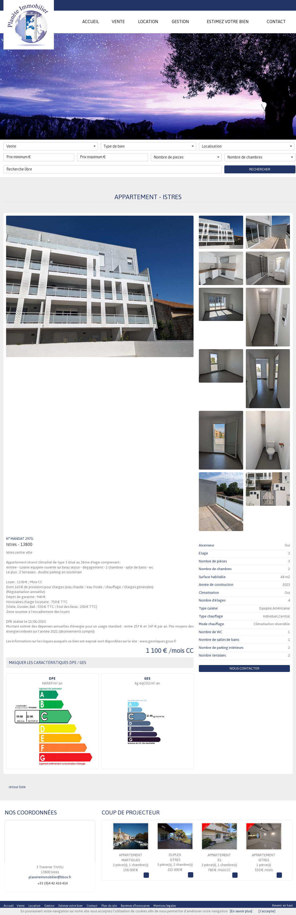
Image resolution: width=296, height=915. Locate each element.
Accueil (9, 905)
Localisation (247, 146)
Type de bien (149, 146)
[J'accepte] (267, 911)
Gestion (49, 905)
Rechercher (259, 169)
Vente (51, 146)
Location (34, 905)
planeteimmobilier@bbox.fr (50, 877)
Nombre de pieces (187, 157)
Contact (92, 905)
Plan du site (109, 905)
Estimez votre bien (70, 905)
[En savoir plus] (241, 911)
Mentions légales (164, 905)
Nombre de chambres (260, 157)
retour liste (17, 787)
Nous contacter (244, 668)
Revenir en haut (282, 905)
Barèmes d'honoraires (135, 905)
